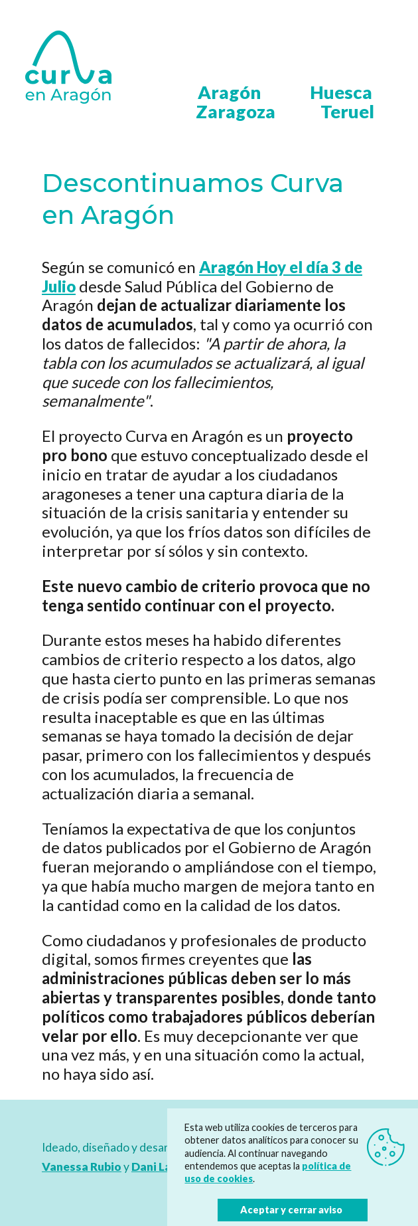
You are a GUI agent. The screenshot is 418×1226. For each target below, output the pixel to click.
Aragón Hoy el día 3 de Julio (202, 276)
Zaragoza (235, 111)
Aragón (229, 92)
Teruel (347, 111)
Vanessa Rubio (81, 1167)
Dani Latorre (165, 1167)
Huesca (341, 92)
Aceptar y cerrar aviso (291, 1209)
